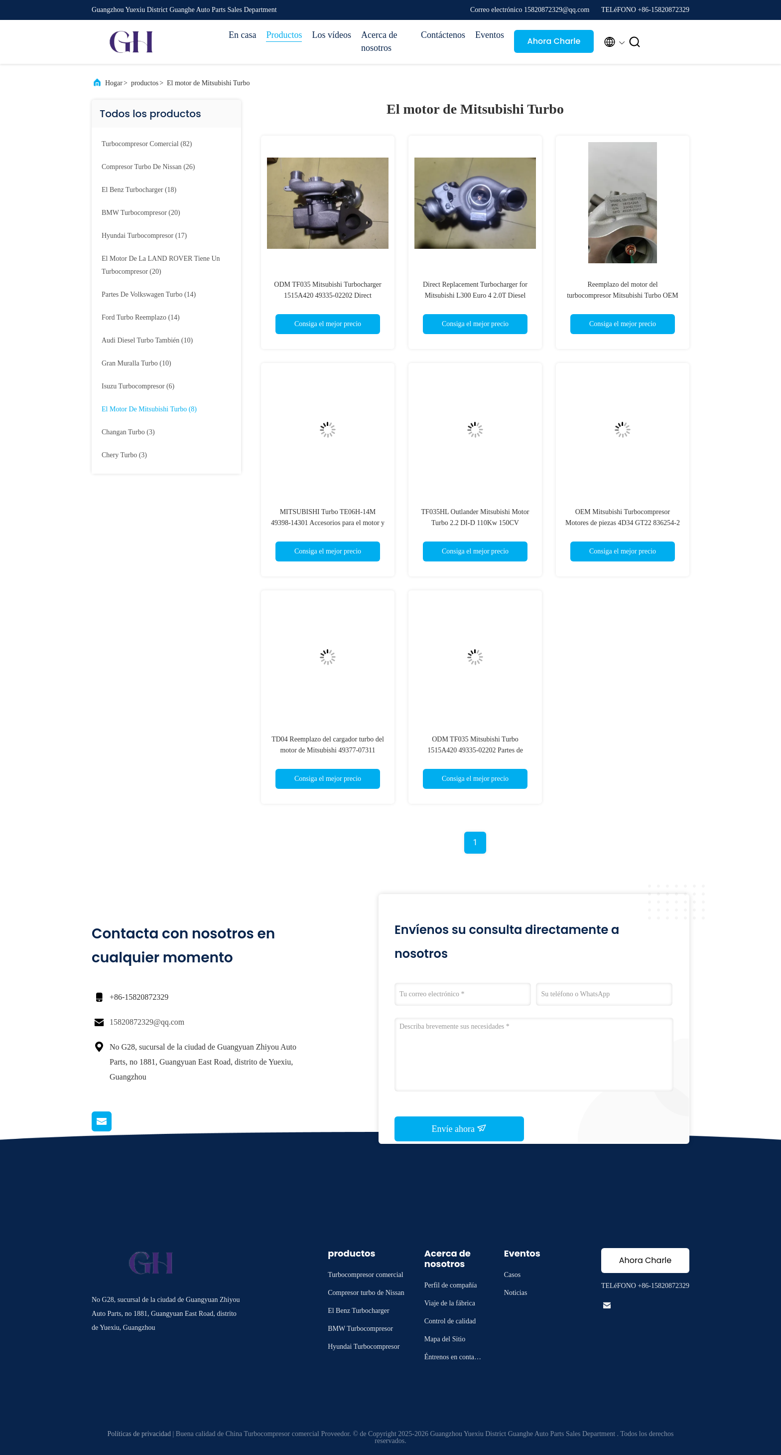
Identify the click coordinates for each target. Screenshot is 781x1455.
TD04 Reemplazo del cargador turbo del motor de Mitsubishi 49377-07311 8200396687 (327, 750)
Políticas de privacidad (139, 1434)
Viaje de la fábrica (449, 1303)
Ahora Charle (554, 41)
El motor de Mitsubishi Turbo (208, 83)
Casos (512, 1274)
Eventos (489, 35)
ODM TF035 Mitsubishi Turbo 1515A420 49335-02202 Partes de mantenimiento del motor (475, 750)
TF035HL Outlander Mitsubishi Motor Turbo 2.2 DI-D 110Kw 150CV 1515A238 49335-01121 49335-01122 (475, 523)
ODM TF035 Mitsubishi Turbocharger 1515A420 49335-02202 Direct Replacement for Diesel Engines (327, 295)
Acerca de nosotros (379, 41)
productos (144, 83)
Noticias (515, 1292)
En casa (242, 35)
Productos (284, 35)
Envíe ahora (459, 1128)
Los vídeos (331, 35)
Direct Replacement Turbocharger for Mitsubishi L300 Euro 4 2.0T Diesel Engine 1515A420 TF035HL (475, 295)
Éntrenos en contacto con (453, 1358)
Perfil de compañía (450, 1285)
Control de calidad (450, 1321)
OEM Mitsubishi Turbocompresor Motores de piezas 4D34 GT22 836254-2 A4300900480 (622, 523)
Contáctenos (443, 35)
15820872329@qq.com (147, 1022)
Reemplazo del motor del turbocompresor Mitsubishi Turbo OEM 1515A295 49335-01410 (622, 295)
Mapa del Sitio (444, 1339)
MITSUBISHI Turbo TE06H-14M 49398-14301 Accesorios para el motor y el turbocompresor (328, 523)
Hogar (114, 83)
